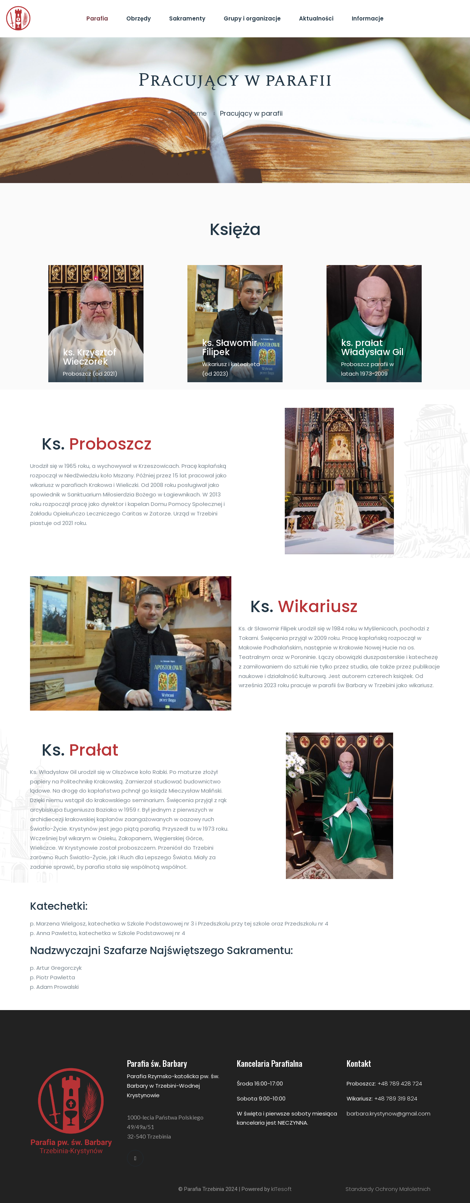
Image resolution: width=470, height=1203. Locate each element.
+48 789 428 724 (399, 1083)
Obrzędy (138, 18)
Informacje (368, 18)
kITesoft (281, 1189)
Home (197, 113)
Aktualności (316, 18)
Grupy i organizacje (252, 18)
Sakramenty (187, 18)
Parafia (97, 18)
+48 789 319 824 (395, 1098)
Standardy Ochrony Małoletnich (388, 1189)
